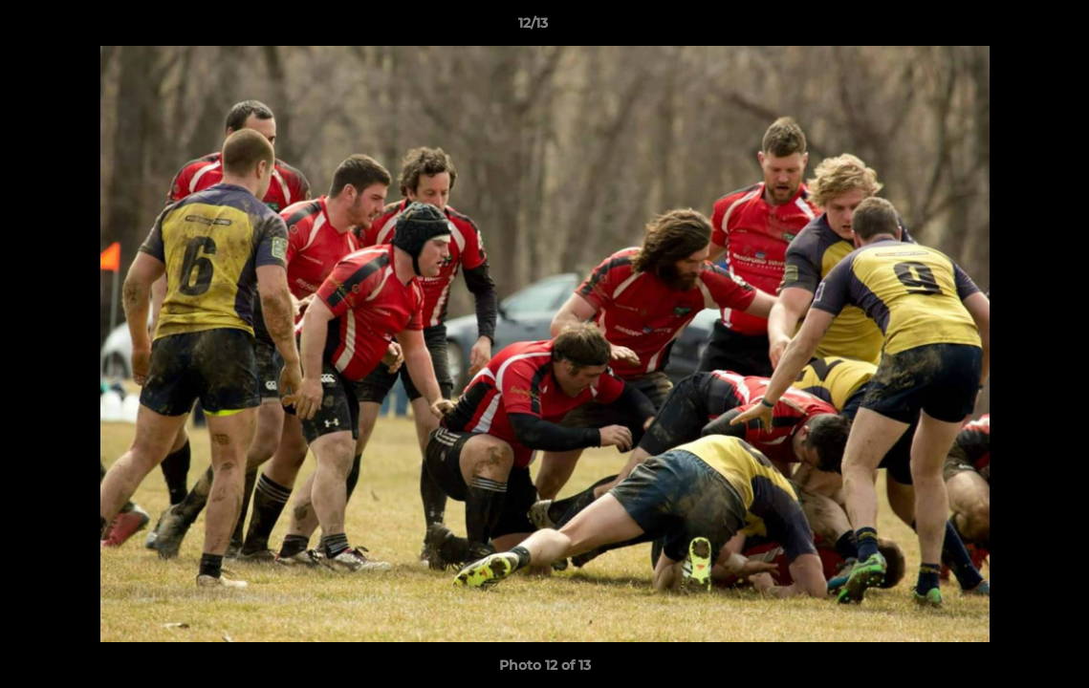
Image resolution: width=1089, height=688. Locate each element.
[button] (1008, 27)
